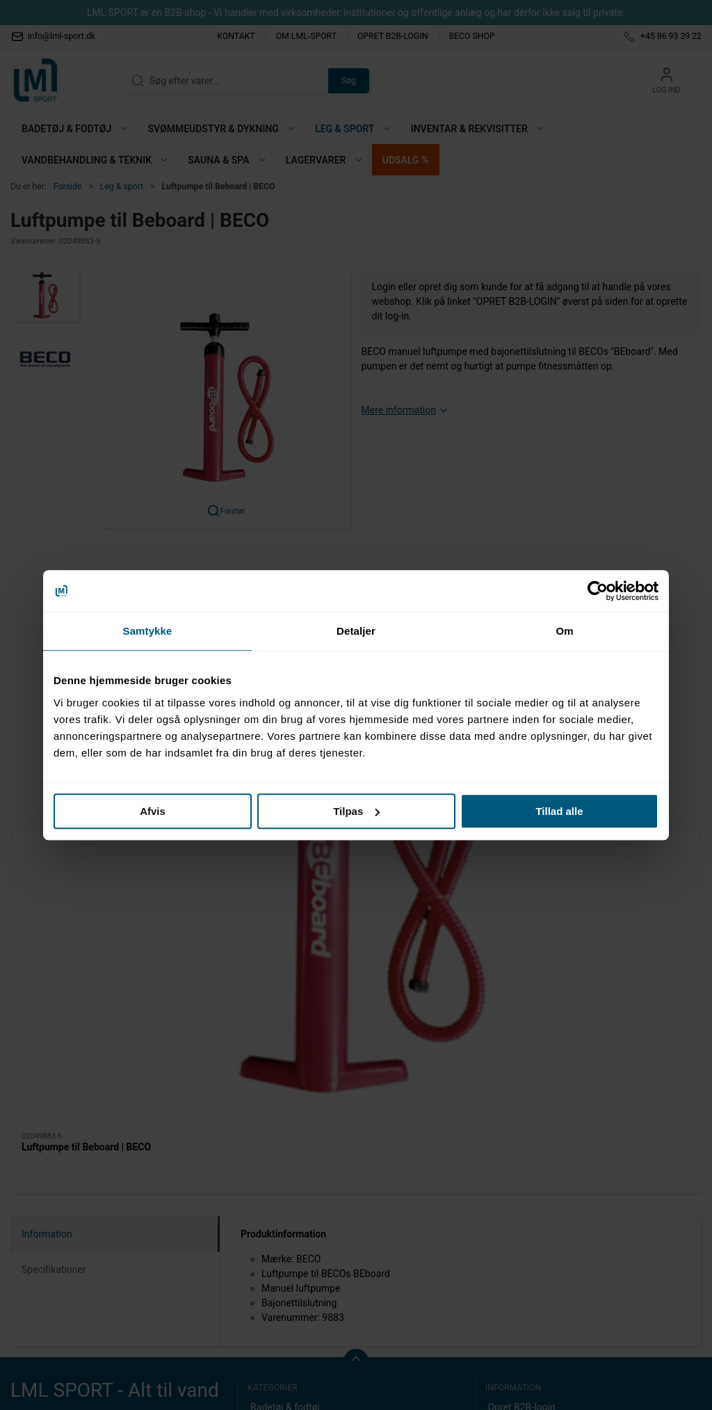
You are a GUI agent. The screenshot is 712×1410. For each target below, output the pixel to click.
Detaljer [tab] (356, 631)
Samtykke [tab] (147, 631)
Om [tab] (564, 631)
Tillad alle (559, 811)
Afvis (152, 811)
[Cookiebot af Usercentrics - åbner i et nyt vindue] (597, 590)
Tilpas (356, 811)
